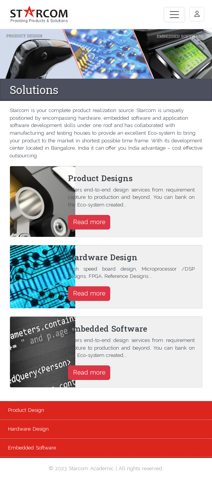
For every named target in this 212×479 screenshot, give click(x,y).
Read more (89, 222)
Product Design (26, 410)
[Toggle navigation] (174, 14)
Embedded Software (32, 448)
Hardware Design (28, 429)
